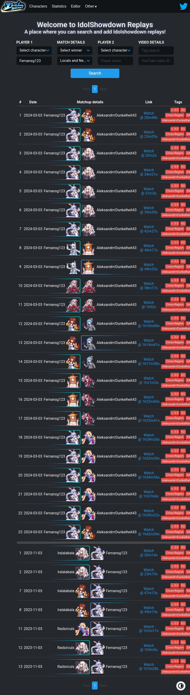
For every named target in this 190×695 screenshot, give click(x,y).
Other (89, 6)
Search (95, 73)
